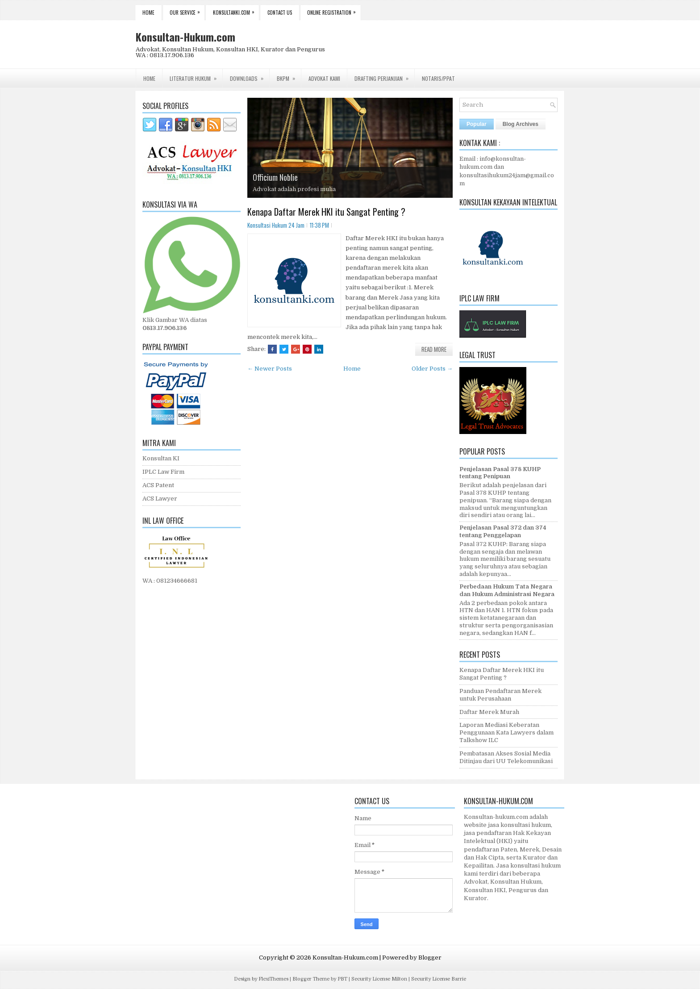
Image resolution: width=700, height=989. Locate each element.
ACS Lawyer (159, 498)
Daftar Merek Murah (489, 712)
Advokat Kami (324, 78)
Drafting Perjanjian (384, 75)
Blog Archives (520, 124)
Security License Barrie (438, 979)
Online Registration (333, 10)
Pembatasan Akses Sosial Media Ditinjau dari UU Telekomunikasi (506, 757)
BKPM (289, 75)
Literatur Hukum (196, 75)
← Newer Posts (269, 368)
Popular (477, 124)
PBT (342, 979)
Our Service (187, 10)
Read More (433, 349)
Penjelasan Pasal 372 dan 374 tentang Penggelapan (502, 531)
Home (148, 12)
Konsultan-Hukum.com (185, 37)
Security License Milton (379, 979)
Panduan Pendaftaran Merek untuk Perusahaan (500, 695)
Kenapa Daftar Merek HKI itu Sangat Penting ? (326, 212)
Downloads (249, 75)
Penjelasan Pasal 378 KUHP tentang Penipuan (500, 473)
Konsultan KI (160, 458)
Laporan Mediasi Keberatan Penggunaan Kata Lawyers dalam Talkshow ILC (506, 732)
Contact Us (279, 12)
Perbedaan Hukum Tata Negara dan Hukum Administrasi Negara (506, 590)
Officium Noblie (275, 177)
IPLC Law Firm (163, 471)
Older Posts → (432, 368)
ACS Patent (158, 485)
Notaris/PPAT (438, 78)
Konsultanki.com (236, 10)
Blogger (430, 957)
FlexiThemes (273, 979)
